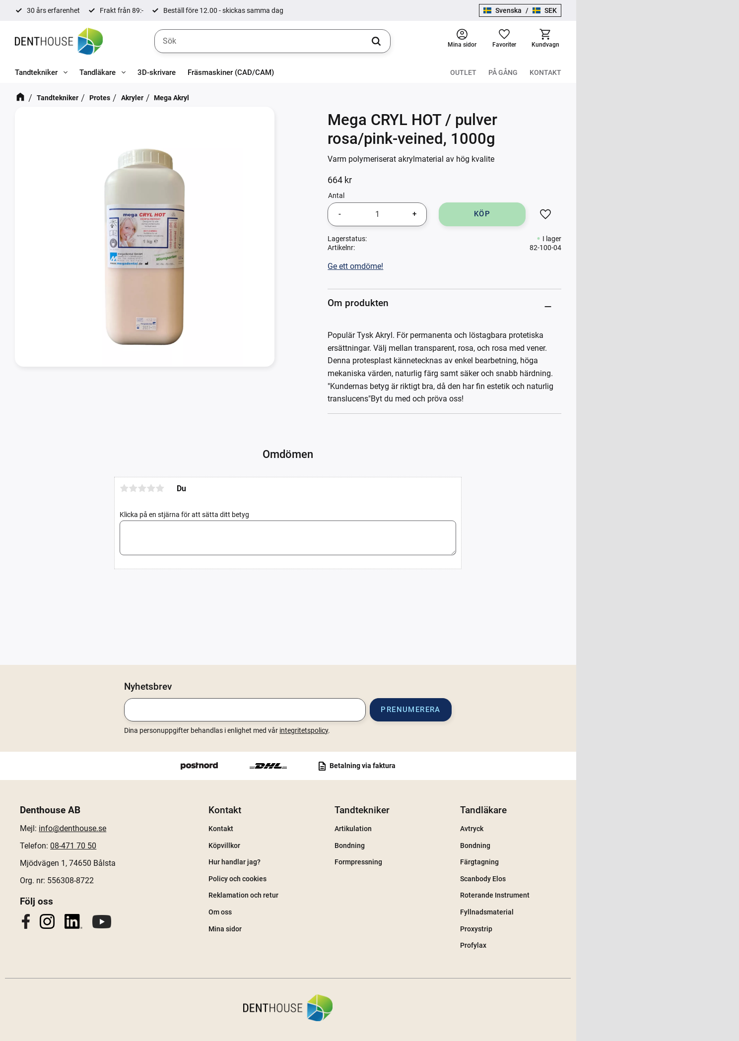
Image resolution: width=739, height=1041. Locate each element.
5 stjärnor (241, 504)
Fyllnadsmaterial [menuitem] (568, 912)
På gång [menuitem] (665, 73)
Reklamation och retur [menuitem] (325, 895)
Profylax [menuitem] (554, 945)
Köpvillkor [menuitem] (306, 845)
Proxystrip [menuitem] (557, 929)
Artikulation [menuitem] (434, 829)
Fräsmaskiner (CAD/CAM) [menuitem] (231, 72)
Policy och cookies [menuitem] (319, 879)
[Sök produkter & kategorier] (354, 41)
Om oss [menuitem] (302, 912)
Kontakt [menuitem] (708, 73)
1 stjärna (206, 504)
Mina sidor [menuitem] (307, 929)
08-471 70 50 (155, 845)
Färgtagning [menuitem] (560, 862)
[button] (666, 41)
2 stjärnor (214, 504)
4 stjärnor (232, 504)
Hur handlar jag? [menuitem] (316, 862)
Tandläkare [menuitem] (97, 72)
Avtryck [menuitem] (553, 829)
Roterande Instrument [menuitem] (576, 895)
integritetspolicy (385, 730)
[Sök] (458, 41)
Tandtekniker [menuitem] (36, 72)
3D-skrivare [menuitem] (156, 72)
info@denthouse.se (154, 828)
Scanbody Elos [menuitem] (564, 879)
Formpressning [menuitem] (440, 862)
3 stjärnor (223, 504)
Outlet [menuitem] (626, 73)
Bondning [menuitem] (431, 845)
